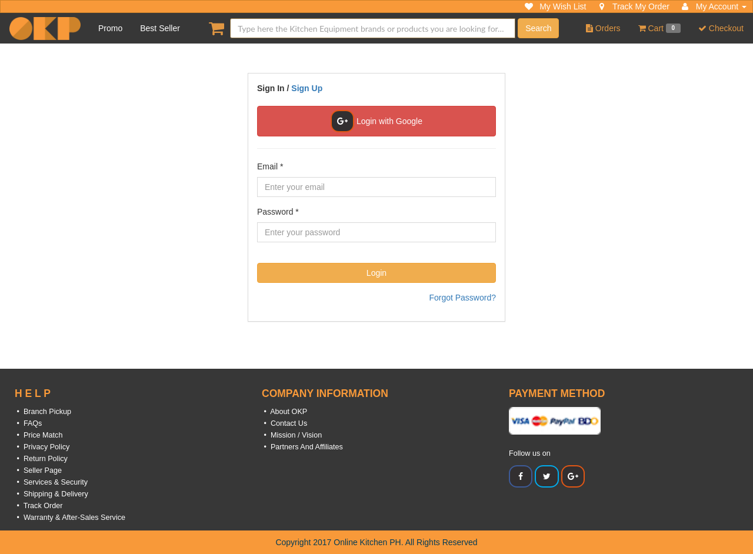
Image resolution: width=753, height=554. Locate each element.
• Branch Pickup (43, 412)
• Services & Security (51, 482)
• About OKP (284, 412)
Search (538, 28)
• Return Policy (41, 459)
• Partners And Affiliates (302, 447)
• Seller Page (38, 470)
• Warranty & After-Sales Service (70, 517)
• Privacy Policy (42, 447)
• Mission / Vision (292, 435)
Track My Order (633, 6)
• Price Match (38, 435)
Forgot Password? (462, 297)
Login (376, 273)
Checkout (721, 28)
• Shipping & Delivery (51, 494)
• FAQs (28, 423)
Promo (110, 28)
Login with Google (376, 121)
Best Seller (160, 28)
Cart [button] (659, 28)
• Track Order (38, 506)
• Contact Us (284, 423)
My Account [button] (714, 6)
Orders (603, 28)
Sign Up (306, 88)
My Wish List (555, 6)
